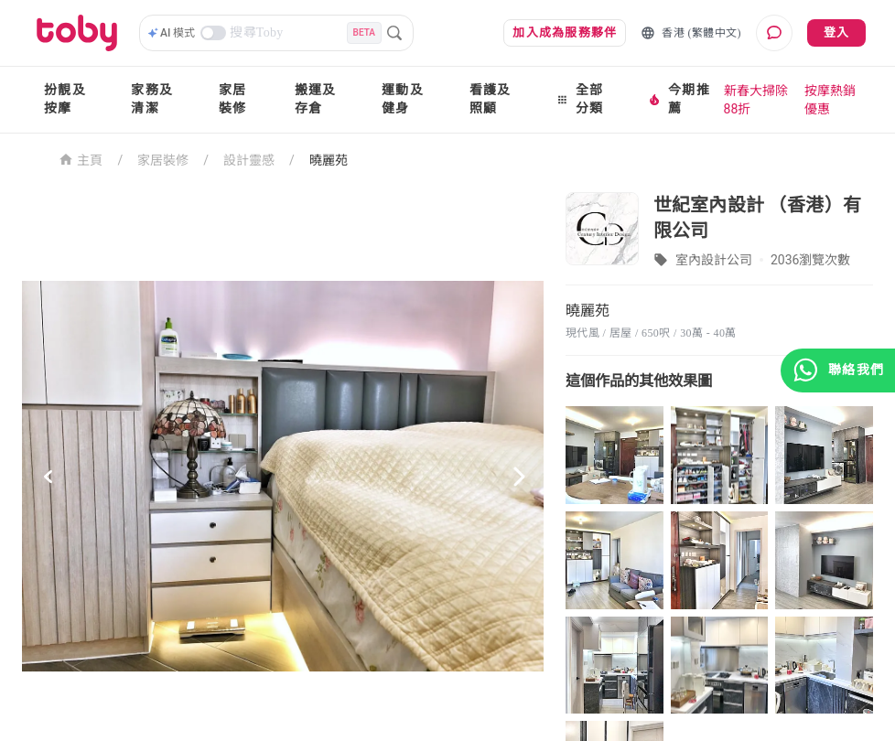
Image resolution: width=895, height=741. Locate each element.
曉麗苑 (328, 160)
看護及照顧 (490, 99)
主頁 (81, 158)
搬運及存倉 (316, 99)
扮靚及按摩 (65, 99)
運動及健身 (403, 99)
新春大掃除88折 (756, 99)
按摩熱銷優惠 (830, 99)
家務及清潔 (152, 99)
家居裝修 (233, 99)
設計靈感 (249, 160)
